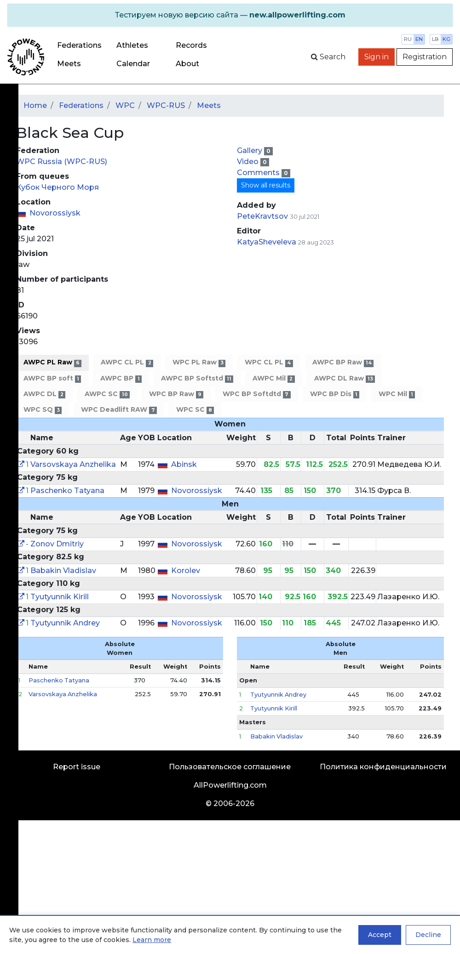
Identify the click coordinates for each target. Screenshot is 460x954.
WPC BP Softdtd (256, 394)
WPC (125, 105)
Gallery (250, 150)
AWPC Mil (273, 378)
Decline (428, 935)
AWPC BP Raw (343, 362)
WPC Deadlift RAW (118, 409)
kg (446, 39)
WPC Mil (397, 394)
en (419, 39)
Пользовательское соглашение (230, 766)
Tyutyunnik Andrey (65, 623)
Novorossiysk (54, 213)
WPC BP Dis (334, 394)
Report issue (76, 766)
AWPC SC (107, 394)
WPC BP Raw (176, 394)
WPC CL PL (269, 362)
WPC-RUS (166, 105)
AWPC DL (44, 394)
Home (35, 105)
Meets (69, 63)
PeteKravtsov (262, 216)
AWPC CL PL (127, 362)
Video (248, 161)
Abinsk (184, 464)
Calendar (133, 63)
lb (435, 39)
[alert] (230, 15)
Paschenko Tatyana (67, 490)
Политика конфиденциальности (383, 766)
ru (408, 39)
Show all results (265, 185)
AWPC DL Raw (344, 378)
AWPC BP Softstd (197, 378)
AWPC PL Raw (52, 362)
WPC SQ (42, 409)
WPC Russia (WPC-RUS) (61, 161)
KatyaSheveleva (266, 242)
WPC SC (195, 409)
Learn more (151, 940)
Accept (379, 935)
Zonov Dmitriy (57, 543)
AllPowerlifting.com (230, 785)
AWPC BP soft (52, 378)
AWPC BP (120, 378)
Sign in (376, 56)
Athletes (132, 45)
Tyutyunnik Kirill (59, 596)
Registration (424, 56)
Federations (79, 45)
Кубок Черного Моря (57, 187)
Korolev (185, 570)
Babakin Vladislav (63, 570)
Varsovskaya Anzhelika (73, 464)
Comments (259, 172)
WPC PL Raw (198, 362)
